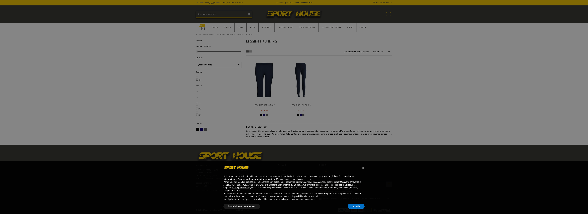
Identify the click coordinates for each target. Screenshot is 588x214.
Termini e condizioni (384, 199)
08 (198, 103)
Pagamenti (244, 174)
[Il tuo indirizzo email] (352, 184)
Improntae (230, 210)
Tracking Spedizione (248, 177)
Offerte (283, 189)
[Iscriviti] (389, 184)
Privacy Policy (245, 189)
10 (198, 109)
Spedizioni (243, 170)
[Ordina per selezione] (378, 52)
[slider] (196, 51)
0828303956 (210, 2)
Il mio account (286, 174)
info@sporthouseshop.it (233, 2)
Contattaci (285, 185)
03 (198, 80)
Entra (282, 170)
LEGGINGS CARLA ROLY (264, 105)
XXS (199, 86)
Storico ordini (286, 181)
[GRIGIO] (267, 115)
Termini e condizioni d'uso (251, 181)
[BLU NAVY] (264, 115)
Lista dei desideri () (382, 2)
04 (198, 91)
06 (198, 97)
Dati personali (286, 177)
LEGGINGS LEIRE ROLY (301, 105)
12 (198, 115)
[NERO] (261, 115)
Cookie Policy (245, 185)
